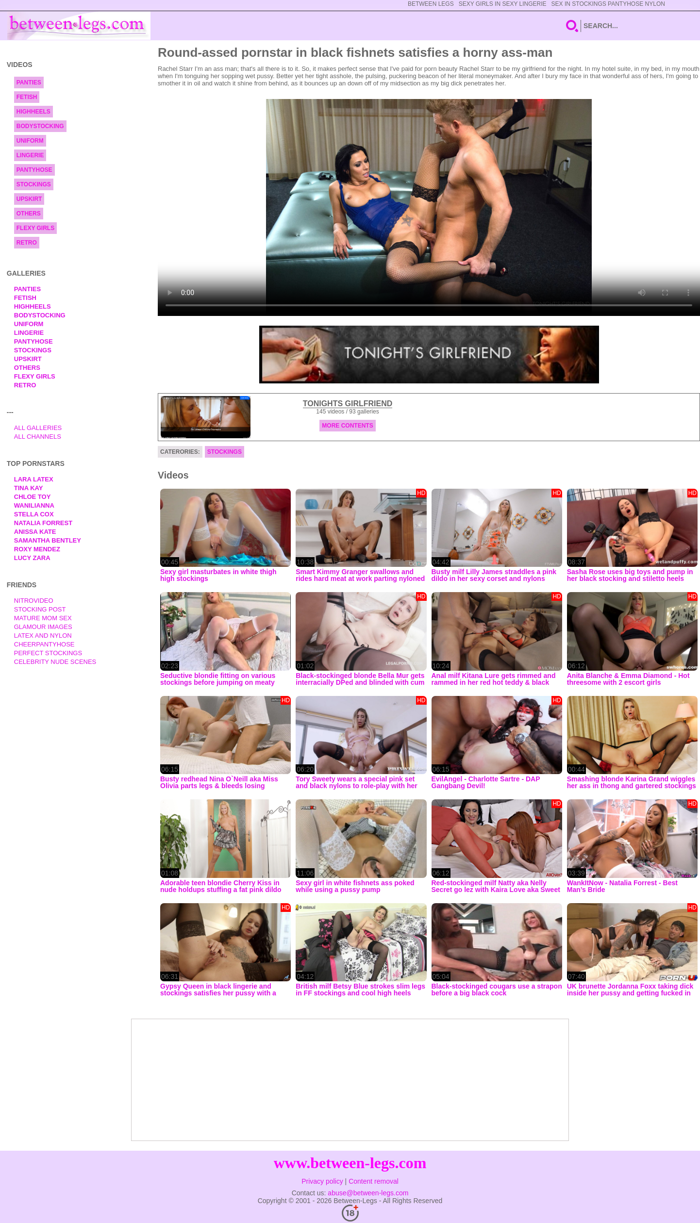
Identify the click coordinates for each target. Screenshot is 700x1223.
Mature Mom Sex (43, 618)
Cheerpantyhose (44, 644)
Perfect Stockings (48, 653)
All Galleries (38, 427)
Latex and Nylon (43, 635)
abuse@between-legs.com (368, 1193)
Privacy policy (322, 1181)
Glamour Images (43, 626)
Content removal (374, 1181)
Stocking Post (40, 609)
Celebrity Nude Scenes (55, 661)
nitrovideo (33, 600)
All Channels (37, 436)
